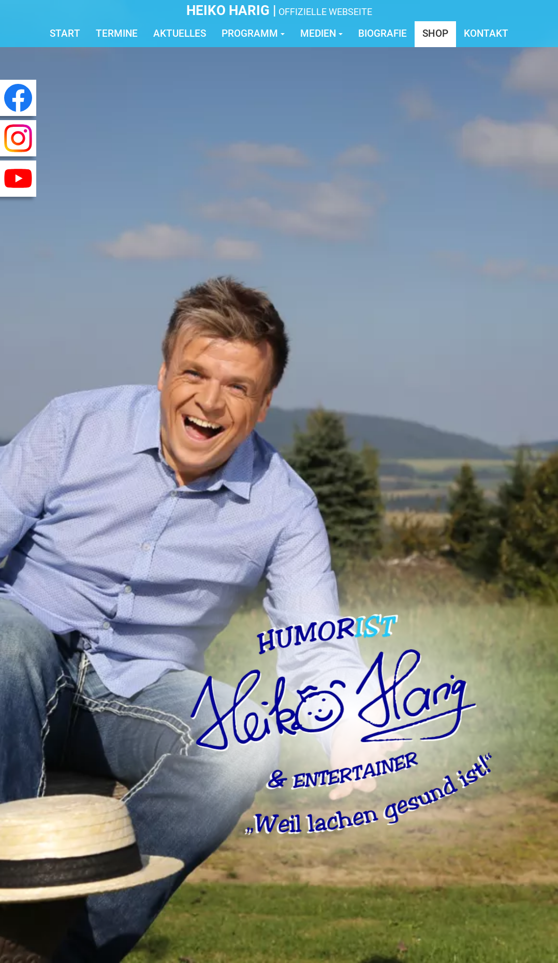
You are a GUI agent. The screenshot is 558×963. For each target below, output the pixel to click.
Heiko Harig (228, 10)
